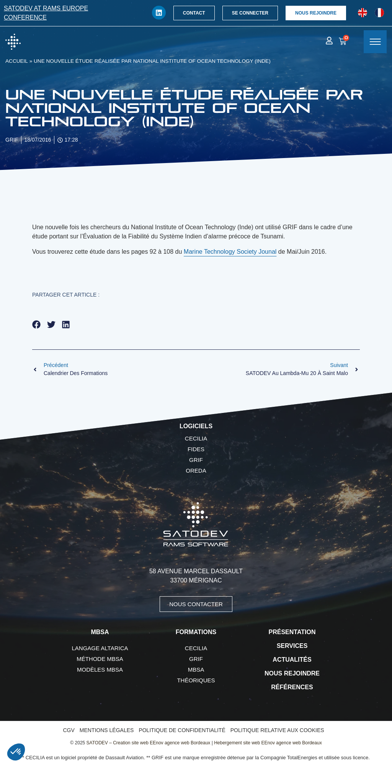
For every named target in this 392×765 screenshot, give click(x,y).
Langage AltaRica (100, 648)
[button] (36, 324)
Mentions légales (107, 730)
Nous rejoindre (292, 673)
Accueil (16, 61)
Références (292, 687)
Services (292, 646)
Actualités (292, 659)
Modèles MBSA (100, 669)
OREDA (196, 470)
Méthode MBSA (100, 659)
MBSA (196, 669)
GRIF (196, 460)
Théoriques (196, 680)
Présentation (292, 632)
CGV (68, 730)
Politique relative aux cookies (277, 730)
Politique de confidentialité (182, 730)
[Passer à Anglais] (362, 13)
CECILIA (196, 438)
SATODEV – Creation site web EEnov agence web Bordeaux (149, 742)
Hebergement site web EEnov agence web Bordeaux (268, 742)
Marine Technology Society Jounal (230, 251)
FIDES (196, 449)
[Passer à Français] (379, 13)
